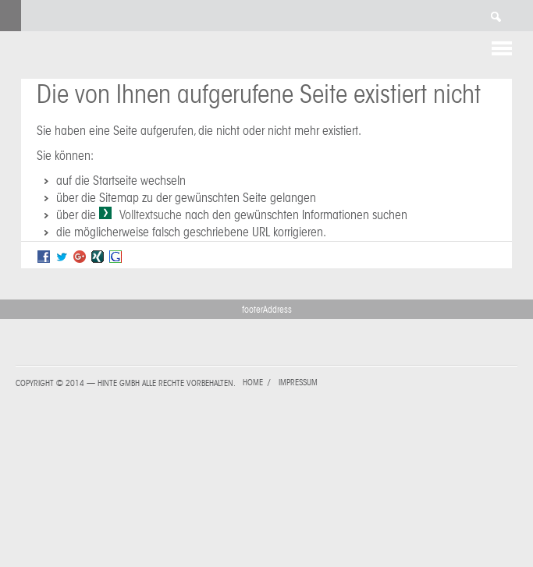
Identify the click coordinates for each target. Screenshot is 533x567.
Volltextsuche (150, 214)
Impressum (298, 382)
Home (253, 382)
